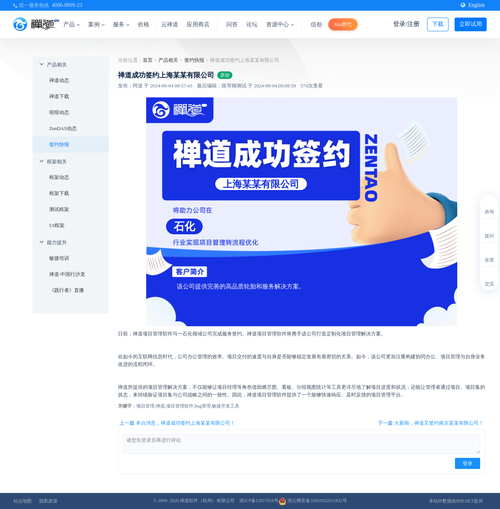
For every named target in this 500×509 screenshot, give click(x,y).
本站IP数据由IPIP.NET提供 (456, 501)
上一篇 (177, 423)
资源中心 (280, 24)
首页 (148, 60)
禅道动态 (59, 80)
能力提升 (57, 242)
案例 (96, 24)
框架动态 (59, 177)
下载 (438, 24)
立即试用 (470, 24)
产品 (71, 24)
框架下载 (59, 193)
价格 (143, 24)
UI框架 (57, 225)
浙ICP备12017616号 (259, 500)
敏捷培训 (59, 258)
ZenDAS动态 (63, 128)
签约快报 (59, 144)
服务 (121, 24)
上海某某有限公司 (261, 184)
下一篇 (431, 423)
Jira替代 (343, 24)
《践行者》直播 (66, 290)
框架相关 (57, 161)
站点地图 (22, 501)
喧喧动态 (59, 112)
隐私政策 (48, 501)
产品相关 (57, 65)
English (473, 5)
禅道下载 (59, 96)
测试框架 (59, 209)
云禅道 (169, 24)
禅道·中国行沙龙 (67, 274)
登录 (468, 463)
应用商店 (198, 24)
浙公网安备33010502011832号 (313, 500)
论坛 (252, 24)
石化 (184, 226)
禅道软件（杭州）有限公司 (207, 500)
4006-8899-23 (67, 5)
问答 (232, 24)
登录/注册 (406, 24)
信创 (316, 24)
